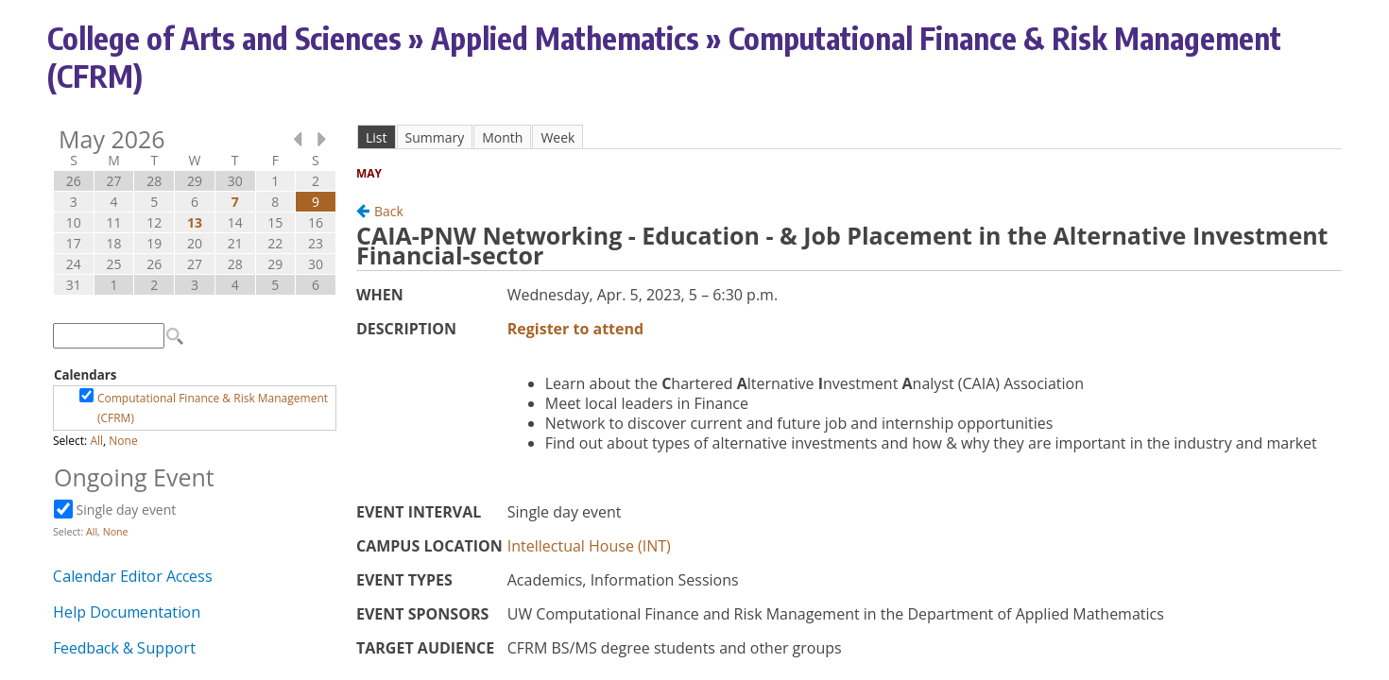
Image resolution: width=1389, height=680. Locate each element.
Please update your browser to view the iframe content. (194, 212)
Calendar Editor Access (133, 576)
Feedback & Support (124, 648)
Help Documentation (126, 612)
